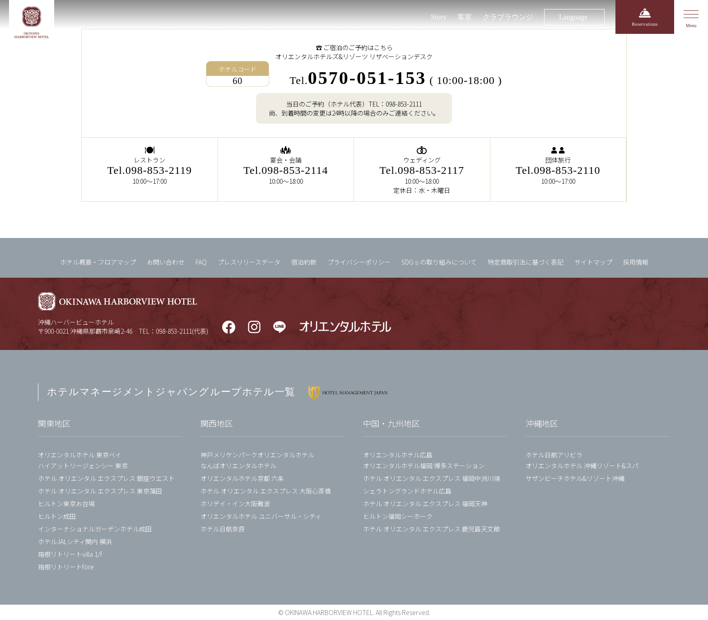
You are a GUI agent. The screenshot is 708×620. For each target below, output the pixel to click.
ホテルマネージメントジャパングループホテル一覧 (171, 391)
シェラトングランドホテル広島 (407, 490)
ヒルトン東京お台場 (66, 503)
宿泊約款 (304, 261)
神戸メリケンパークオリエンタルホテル (257, 454)
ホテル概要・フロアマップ (98, 261)
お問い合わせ (166, 261)
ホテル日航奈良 (222, 528)
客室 (464, 17)
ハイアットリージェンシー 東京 (83, 465)
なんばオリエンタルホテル (238, 465)
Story (439, 17)
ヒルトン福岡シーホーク (398, 516)
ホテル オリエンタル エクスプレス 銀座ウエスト (106, 478)
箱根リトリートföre (66, 566)
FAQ (201, 261)
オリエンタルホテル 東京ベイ (79, 454)
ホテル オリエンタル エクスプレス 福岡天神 (425, 503)
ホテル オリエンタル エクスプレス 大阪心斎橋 (265, 490)
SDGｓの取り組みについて (439, 261)
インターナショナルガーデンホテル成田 (95, 528)
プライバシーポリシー (359, 261)
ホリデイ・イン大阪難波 (235, 503)
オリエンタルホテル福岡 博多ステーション (423, 465)
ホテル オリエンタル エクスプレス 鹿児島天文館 (431, 528)
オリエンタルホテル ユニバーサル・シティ (260, 516)
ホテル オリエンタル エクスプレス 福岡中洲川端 (431, 478)
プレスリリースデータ (249, 261)
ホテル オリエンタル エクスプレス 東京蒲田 (100, 490)
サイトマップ (593, 261)
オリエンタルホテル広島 (398, 454)
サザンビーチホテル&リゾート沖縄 (575, 478)
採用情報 (635, 261)
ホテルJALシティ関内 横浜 (75, 541)
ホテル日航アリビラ (554, 454)
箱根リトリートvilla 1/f (70, 554)
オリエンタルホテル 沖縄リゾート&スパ (582, 465)
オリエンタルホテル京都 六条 (242, 478)
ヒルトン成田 (57, 516)
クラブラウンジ (508, 17)
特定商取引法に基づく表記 (526, 261)
